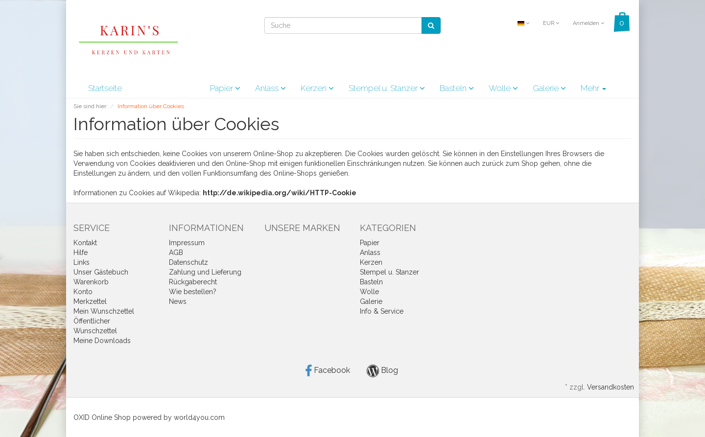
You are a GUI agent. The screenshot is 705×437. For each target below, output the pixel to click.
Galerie (549, 88)
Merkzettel (90, 301)
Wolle (503, 88)
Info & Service (381, 311)
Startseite (105, 88)
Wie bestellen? (192, 292)
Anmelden (588, 23)
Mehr (593, 88)
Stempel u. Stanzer (387, 88)
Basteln (457, 88)
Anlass (270, 88)
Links (81, 262)
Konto (83, 292)
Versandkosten (610, 387)
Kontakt (85, 243)
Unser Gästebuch (100, 272)
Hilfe (80, 252)
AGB (176, 252)
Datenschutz (188, 262)
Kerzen (317, 88)
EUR (551, 23)
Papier (225, 88)
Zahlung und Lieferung (205, 272)
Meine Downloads (102, 341)
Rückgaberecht (193, 282)
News (178, 301)
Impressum (187, 243)
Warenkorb (91, 282)
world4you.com (199, 417)
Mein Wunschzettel (103, 311)
